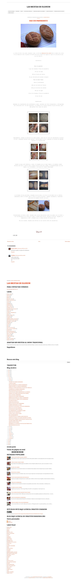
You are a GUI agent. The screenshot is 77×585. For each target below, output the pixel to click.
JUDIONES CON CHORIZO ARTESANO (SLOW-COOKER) (19, 393)
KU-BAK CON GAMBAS (15, 467)
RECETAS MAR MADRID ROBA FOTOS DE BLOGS (20, 477)
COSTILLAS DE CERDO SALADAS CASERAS (19, 457)
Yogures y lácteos (9, 339)
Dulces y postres (9, 306)
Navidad (8, 323)
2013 (9, 374)
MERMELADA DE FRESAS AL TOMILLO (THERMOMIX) (18, 397)
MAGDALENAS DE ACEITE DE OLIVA (15, 390)
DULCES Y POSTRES (11, 11)
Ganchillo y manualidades (11, 312)
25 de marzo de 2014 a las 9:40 (20, 255)
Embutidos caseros (10, 307)
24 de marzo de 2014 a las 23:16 (22, 248)
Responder (13, 261)
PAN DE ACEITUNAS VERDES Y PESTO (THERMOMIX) (18, 399)
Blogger (49, 576)
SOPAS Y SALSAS (11, 12)
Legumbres (8, 317)
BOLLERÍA (17, 11)
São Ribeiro (13, 255)
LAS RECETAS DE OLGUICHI (38, 6)
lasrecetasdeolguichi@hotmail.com (12, 289)
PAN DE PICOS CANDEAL (15, 472)
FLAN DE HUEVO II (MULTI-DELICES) (15, 409)
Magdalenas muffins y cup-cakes (12, 318)
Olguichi (9, 521)
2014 (9, 376)
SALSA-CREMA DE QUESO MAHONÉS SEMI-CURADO (20, 492)
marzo (10, 380)
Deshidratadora (9, 305)
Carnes (8, 302)
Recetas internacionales (10, 331)
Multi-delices (9, 322)
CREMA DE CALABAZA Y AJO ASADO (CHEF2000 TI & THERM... (20, 417)
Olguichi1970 (10, 522)
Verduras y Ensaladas (10, 338)
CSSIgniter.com (31, 577)
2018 (9, 441)
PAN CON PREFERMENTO (38, 21)
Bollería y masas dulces (10, 300)
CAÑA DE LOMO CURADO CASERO (15, 413)
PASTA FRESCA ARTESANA (28, 11)
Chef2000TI (9, 303)
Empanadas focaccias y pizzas (11, 308)
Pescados (8, 563)
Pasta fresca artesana (10, 327)
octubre (10, 435)
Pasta (8, 326)
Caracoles (8, 301)
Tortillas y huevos (9, 336)
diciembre (10, 438)
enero (10, 377)
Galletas (8, 311)
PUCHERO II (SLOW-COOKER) (16, 487)
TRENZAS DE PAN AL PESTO (14, 422)
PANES (22, 11)
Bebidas (8, 297)
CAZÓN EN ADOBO (12, 383)
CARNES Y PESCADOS (49, 11)
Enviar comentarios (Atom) (15, 280)
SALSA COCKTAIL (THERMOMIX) (15, 394)
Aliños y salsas (9, 527)
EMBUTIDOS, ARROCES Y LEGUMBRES (39, 11)
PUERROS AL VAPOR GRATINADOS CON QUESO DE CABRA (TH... (20, 387)
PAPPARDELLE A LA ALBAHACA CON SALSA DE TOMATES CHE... (20, 423)
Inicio (39, 241)
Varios (8, 337)
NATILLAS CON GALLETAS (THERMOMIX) (16, 403)
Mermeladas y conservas (11, 321)
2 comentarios (46, 17)
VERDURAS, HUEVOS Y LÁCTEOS (59, 11)
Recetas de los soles (46, 53)
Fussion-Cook (9, 310)
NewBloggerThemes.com (48, 577)
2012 (9, 373)
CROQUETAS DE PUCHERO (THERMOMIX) (16, 396)
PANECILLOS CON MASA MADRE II (15, 407)
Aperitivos (8, 295)
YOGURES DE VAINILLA (13, 400)
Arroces (8, 296)
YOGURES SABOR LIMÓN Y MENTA (15, 420)
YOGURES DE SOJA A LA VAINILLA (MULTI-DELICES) (18, 416)
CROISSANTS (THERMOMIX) (16, 482)
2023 (9, 444)
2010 (9, 370)
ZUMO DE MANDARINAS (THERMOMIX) (18, 497)
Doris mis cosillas (14, 248)
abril (9, 426)
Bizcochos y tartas (10, 532)
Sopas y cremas (9, 333)
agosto (10, 432)
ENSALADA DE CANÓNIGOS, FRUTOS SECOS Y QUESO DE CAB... (20, 419)
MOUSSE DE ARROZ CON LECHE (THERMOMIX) (19, 502)
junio (10, 429)
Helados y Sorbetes (10, 315)
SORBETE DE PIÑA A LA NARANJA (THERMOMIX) (18, 386)
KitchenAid (8, 316)
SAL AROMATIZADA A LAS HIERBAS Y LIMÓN (17, 410)
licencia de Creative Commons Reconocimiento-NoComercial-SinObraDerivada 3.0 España (28, 513)
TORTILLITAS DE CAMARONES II (15, 412)
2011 (9, 371)
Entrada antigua (67, 241)
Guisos (8, 313)
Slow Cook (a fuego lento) (11, 332)
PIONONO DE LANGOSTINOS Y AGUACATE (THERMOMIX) (19, 406)
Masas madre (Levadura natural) (12, 553)
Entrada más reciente (10, 241)
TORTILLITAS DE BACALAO (14, 402)
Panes (38, 18)
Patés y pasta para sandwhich (11, 328)
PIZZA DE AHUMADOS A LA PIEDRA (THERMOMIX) (18, 384)
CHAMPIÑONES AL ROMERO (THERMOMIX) (17, 389)
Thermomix (9, 568)
